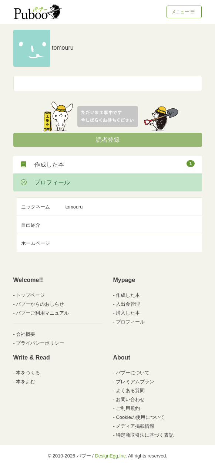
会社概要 (25, 334)
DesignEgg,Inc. (111, 456)
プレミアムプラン (135, 381)
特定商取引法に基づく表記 (145, 435)
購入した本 (128, 313)
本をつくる (28, 372)
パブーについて (133, 372)
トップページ (30, 295)
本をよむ (25, 381)
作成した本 (108, 164)
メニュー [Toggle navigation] (183, 11)
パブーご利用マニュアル (42, 313)
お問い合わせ (130, 399)
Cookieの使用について (140, 417)
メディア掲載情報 (135, 426)
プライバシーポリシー (40, 343)
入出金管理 (128, 304)
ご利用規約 (128, 408)
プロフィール (45, 182)
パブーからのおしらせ (40, 304)
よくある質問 (130, 390)
